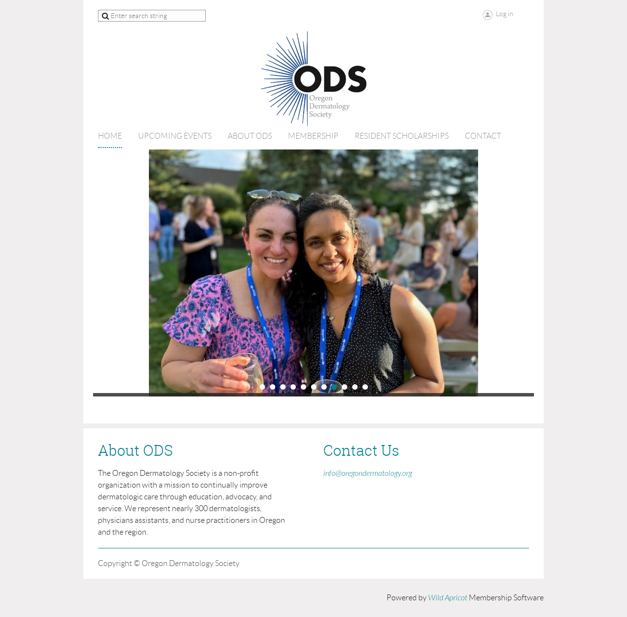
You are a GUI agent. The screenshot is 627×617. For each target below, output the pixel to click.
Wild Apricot (447, 597)
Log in (504, 14)
